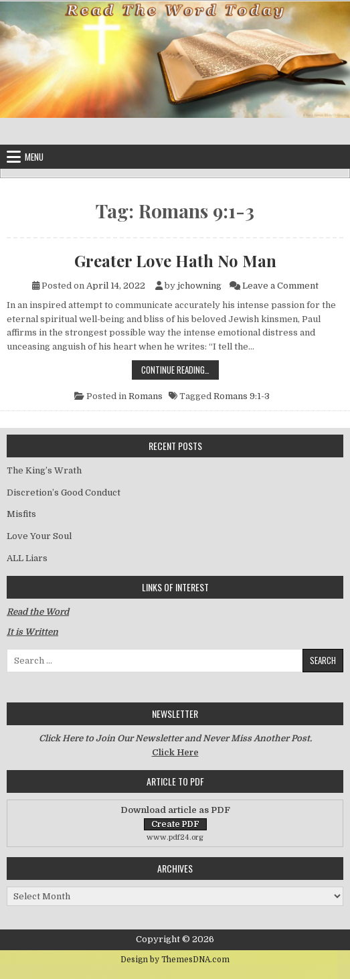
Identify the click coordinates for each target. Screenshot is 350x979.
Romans (145, 396)
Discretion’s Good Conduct (63, 492)
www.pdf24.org (175, 837)
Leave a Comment (280, 286)
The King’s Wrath (44, 470)
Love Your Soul (39, 536)
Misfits (21, 514)
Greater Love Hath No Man (175, 260)
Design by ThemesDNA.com (175, 959)
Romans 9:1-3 (241, 396)
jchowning (199, 286)
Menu (34, 156)
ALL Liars (27, 558)
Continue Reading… (180, 369)
